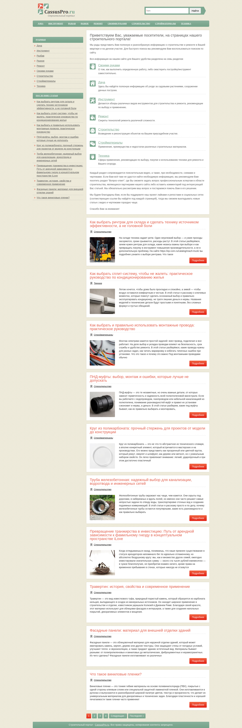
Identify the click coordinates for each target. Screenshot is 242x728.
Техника (186, 23)
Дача (40, 23)
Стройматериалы (165, 23)
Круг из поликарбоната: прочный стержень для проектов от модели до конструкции (147, 430)
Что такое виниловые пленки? (116, 674)
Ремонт (98, 23)
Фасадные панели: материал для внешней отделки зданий (140, 630)
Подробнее (198, 260)
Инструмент (55, 23)
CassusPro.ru (102, 724)
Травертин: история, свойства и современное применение (140, 586)
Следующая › (118, 716)
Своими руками (117, 23)
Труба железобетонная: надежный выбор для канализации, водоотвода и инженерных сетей (141, 482)
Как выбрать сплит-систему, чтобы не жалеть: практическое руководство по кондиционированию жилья (141, 275)
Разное (85, 23)
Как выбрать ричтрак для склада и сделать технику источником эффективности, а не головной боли (144, 224)
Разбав (72, 23)
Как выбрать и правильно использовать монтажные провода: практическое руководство (142, 327)
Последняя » (137, 716)
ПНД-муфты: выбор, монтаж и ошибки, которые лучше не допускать (139, 379)
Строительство (141, 23)
